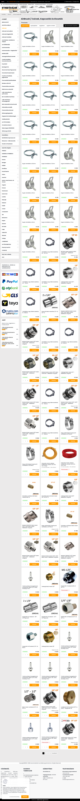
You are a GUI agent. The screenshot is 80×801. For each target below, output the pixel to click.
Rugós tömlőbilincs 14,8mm (67, 134)
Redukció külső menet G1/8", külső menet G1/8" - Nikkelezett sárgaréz (30, 343)
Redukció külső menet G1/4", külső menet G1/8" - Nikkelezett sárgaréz (30, 403)
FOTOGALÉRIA (50, 4)
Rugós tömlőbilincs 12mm (28, 222)
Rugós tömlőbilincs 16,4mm (29, 163)
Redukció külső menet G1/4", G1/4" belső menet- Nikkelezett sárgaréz (50, 556)
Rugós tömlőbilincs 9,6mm (28, 105)
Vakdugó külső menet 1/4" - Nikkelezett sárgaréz (67, 373)
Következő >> (54, 753)
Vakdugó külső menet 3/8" (48, 586)
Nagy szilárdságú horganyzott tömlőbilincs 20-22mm (68, 433)
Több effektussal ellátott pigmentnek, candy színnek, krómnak (8, 343)
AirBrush (9, 14)
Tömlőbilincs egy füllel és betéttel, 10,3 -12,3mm (50, 342)
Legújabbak (42, 25)
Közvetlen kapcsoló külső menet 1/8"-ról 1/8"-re (49, 496)
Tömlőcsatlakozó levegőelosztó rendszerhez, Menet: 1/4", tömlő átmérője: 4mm (30, 587)
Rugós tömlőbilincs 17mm (67, 222)
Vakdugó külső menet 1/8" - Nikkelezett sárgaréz (67, 282)
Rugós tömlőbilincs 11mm (48, 193)
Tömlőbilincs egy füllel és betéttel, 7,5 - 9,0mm (50, 282)
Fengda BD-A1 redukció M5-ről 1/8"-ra (68, 586)
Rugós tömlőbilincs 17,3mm (48, 163)
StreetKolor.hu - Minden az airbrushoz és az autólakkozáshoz (8, 266)
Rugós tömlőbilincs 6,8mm (28, 75)
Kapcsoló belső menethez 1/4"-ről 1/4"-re (50, 312)
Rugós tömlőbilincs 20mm (28, 252)
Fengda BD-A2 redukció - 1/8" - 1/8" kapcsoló (29, 617)
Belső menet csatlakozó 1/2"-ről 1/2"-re (30, 708)
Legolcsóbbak (25, 25)
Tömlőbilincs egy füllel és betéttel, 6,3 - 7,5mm (30, 282)
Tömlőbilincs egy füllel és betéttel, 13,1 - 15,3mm (50, 403)
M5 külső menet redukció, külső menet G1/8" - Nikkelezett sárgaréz (68, 253)
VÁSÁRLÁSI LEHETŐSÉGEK (40, 4)
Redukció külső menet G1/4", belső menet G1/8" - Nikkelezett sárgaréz (30, 373)
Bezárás (25, 796)
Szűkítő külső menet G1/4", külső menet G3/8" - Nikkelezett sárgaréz (69, 739)
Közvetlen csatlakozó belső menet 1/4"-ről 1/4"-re (69, 526)
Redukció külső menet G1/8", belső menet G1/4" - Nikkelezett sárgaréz (30, 557)
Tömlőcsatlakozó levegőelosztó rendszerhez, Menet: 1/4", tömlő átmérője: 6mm (68, 647)
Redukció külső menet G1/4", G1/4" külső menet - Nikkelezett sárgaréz (69, 403)
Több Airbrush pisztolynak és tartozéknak (8, 333)
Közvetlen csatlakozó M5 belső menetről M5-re (29, 496)
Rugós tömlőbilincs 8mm (67, 46)
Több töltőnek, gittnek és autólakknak (7, 338)
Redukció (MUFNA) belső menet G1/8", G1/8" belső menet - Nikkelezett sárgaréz (68, 312)
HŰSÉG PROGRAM (23, 4)
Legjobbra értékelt (51, 25)
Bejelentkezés (69, 1)
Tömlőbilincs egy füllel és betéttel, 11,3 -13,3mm (69, 342)
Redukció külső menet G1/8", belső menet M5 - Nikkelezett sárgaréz (50, 373)
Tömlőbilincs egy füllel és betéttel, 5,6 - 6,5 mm (50, 252)
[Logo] (9, 9)
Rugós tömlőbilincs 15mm (67, 193)
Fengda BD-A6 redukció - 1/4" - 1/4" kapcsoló (49, 617)
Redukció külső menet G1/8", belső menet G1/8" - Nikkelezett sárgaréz (30, 434)
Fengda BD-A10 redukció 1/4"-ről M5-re (30, 647)
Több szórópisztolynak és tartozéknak (7, 328)
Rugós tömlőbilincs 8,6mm (67, 75)
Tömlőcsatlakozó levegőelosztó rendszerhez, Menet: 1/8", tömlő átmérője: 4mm (30, 677)
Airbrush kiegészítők (17, 14)
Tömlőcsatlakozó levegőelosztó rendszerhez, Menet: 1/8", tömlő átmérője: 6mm (49, 677)
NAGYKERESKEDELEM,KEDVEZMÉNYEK (10, 4)
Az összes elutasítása (14, 796)
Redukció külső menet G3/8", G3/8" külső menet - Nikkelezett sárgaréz (49, 708)
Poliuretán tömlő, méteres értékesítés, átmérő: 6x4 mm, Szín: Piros (68, 464)
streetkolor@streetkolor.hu (25, 1)
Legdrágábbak (34, 25)
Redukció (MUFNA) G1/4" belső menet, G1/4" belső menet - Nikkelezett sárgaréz (68, 557)
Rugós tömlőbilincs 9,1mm (28, 46)
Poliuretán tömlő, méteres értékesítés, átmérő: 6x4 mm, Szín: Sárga (49, 464)
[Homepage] (1, 4)
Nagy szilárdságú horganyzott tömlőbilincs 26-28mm (29, 465)
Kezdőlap (4, 14)
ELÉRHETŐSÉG (31, 4)
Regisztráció (76, 1)
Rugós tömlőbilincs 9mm (67, 163)
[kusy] (25, 54)
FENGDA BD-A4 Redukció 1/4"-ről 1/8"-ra (69, 617)
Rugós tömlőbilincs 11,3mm (67, 105)
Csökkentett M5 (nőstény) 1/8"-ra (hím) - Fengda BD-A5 (69, 708)
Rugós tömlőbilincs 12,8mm (48, 134)
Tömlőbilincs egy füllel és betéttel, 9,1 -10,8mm (30, 312)
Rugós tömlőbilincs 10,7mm (48, 105)
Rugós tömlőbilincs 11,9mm (28, 134)
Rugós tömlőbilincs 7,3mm (48, 75)
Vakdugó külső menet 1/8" (48, 646)
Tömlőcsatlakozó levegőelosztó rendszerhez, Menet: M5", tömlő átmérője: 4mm (68, 677)
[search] (51, 10)
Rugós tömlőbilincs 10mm (28, 193)
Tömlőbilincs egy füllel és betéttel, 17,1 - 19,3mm (50, 433)
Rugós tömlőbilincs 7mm (48, 46)
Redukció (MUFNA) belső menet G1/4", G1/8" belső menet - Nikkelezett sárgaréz (29, 526)
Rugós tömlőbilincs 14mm (48, 222)
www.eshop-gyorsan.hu (42, 799)
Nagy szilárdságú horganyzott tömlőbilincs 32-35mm (49, 526)
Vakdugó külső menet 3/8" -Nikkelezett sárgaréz (68, 496)
